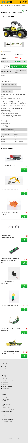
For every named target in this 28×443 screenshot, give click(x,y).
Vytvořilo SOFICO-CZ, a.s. (14, 438)
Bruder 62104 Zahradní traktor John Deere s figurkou (10, 352)
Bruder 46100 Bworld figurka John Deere (9, 306)
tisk (7, 436)
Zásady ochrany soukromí (9, 380)
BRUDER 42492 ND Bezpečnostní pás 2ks (7, 236)
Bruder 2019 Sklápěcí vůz (8, 166)
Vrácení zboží (6, 388)
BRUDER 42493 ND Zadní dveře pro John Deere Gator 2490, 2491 (10, 260)
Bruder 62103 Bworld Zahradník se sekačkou (10, 329)
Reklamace (5, 382)
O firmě (4, 366)
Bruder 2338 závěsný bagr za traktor (9, 190)
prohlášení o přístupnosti (16, 436)
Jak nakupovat (6, 384)
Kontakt (4, 368)
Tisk (4, 75)
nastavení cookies (24, 436)
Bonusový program (7, 386)
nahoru (2, 436)
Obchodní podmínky (7, 378)
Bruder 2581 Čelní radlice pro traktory (9, 213)
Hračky (8, 5)
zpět (26, 10)
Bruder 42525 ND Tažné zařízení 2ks (8, 283)
